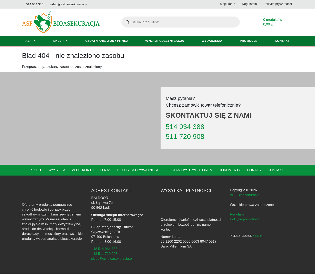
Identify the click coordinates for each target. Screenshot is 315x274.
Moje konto (86, 170)
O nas (108, 170)
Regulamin (238, 214)
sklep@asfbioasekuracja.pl (112, 259)
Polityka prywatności (140, 170)
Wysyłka (61, 170)
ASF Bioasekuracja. (245, 195)
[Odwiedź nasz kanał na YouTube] (113, 4)
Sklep (60, 41)
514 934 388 (184, 127)
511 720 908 (184, 136)
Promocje (248, 41)
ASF (30, 41)
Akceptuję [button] (261, 267)
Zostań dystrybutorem (188, 170)
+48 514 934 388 (103, 249)
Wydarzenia (212, 41)
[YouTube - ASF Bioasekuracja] (245, 227)
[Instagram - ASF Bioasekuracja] (238, 227)
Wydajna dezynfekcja (164, 41)
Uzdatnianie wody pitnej (106, 41)
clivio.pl (258, 236)
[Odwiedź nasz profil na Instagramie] (103, 4)
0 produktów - (274, 22)
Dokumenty (225, 170)
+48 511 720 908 (103, 254)
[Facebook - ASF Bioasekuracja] (232, 227)
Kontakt (282, 41)
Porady (249, 170)
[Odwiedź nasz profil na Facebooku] (95, 4)
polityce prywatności (236, 267)
